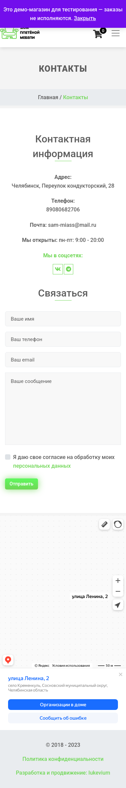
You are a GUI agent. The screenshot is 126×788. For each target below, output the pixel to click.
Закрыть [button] (85, 18)
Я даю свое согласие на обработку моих (64, 461)
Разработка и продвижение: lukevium (63, 773)
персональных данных (42, 466)
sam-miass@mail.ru (72, 225)
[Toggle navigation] (114, 33)
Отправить (22, 483)
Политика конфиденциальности (63, 759)
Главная (48, 97)
